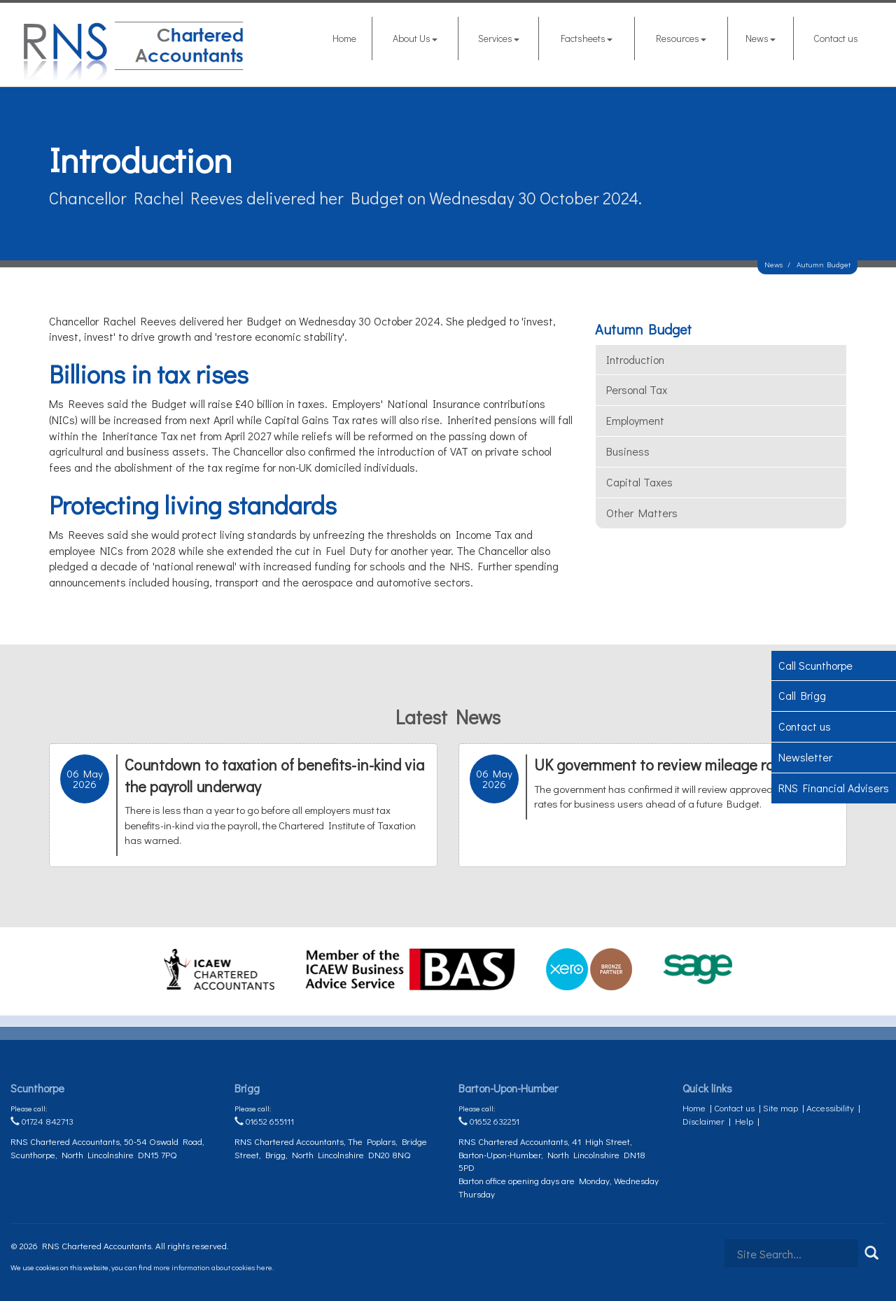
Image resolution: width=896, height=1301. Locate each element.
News (761, 38)
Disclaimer (703, 1121)
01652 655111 (264, 1121)
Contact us (835, 38)
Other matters (642, 512)
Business (628, 451)
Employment (635, 420)
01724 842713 (42, 1121)
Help (744, 1121)
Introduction (635, 359)
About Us (415, 38)
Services (498, 38)
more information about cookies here (212, 1267)
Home (344, 38)
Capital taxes (639, 481)
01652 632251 (488, 1121)
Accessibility (830, 1107)
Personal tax (636, 389)
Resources (681, 38)
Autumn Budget (823, 264)
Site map (780, 1107)
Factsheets (586, 38)
